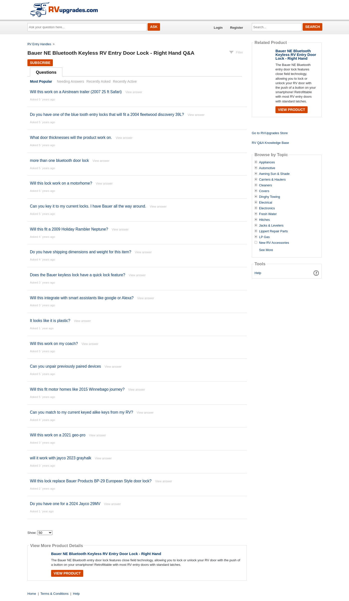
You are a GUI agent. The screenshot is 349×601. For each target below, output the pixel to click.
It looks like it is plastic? (50, 320)
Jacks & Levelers (271, 225)
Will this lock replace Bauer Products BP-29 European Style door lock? (91, 481)
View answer (133, 92)
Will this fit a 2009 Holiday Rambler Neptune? (69, 229)
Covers (264, 191)
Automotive (267, 168)
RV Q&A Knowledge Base (270, 143)
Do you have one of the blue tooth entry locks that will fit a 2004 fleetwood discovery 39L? (107, 114)
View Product (67, 573)
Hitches (264, 220)
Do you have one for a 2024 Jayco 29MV (65, 504)
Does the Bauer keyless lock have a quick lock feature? (77, 275)
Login (218, 27)
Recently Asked (98, 81)
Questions (46, 72)
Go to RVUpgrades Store (270, 133)
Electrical (265, 202)
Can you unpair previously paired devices (65, 366)
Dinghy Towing (269, 197)
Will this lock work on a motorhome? (61, 183)
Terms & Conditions (54, 594)
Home (31, 594)
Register (236, 27)
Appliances (267, 162)
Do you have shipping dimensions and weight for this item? (80, 252)
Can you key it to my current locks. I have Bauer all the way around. (88, 206)
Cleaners (265, 185)
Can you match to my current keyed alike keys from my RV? (81, 412)
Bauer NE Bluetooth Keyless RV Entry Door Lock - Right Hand (106, 554)
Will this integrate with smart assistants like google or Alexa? (82, 298)
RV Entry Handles (39, 44)
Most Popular (41, 81)
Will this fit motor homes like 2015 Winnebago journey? (77, 389)
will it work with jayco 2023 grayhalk (60, 458)
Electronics (267, 208)
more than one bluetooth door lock (59, 160)
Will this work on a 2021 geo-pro (58, 435)
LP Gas (264, 237)
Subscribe (40, 63)
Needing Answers (70, 81)
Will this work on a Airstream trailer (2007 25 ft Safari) (76, 92)
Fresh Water (268, 214)
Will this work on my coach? (54, 343)
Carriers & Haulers (272, 179)
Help (258, 273)
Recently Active (125, 81)
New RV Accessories (274, 243)
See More (266, 250)
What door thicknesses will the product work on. (71, 137)
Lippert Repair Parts (273, 231)
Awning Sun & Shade (274, 174)
